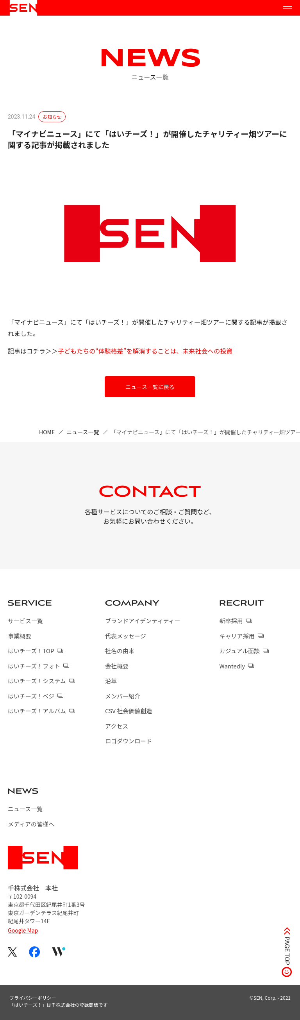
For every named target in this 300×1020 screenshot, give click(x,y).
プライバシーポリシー (32, 997)
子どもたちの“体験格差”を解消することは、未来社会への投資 (145, 350)
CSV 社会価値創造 (128, 711)
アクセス (116, 726)
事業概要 (19, 636)
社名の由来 (119, 651)
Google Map (23, 930)
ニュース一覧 (82, 432)
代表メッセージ (125, 636)
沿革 (111, 681)
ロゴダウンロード (128, 741)
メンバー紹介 (122, 696)
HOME (47, 432)
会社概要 (117, 666)
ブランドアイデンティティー (142, 621)
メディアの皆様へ (31, 824)
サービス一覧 (25, 621)
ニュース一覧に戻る (149, 387)
